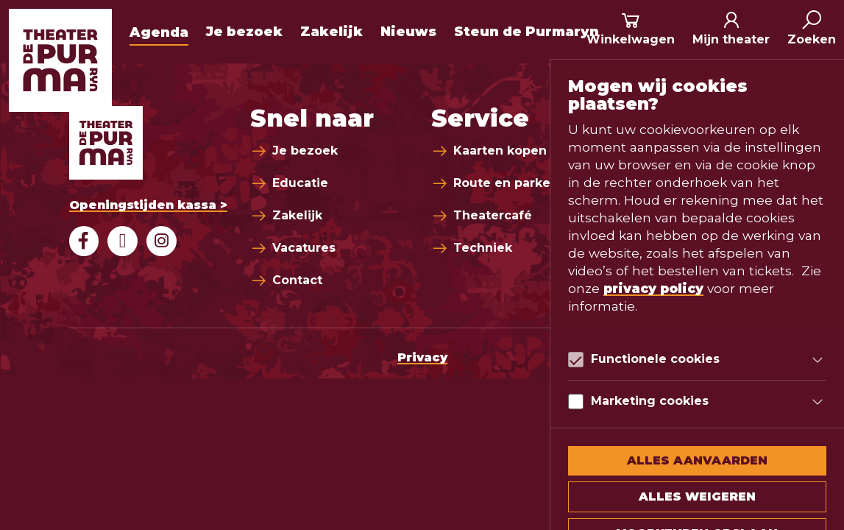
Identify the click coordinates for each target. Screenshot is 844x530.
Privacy (422, 357)
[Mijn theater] (731, 29)
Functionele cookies (655, 359)
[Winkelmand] (631, 29)
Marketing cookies (650, 401)
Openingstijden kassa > (148, 205)
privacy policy (653, 288)
